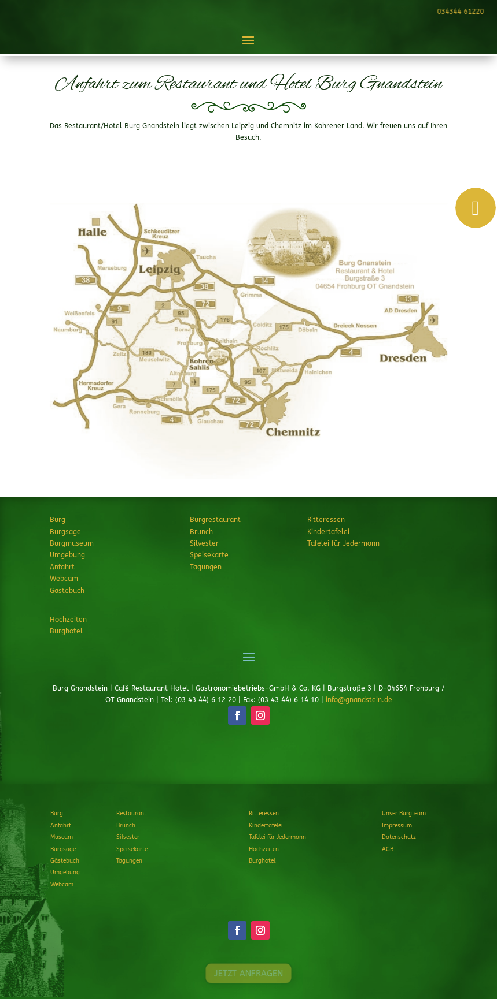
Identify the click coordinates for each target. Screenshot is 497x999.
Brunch (201, 532)
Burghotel (66, 631)
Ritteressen (326, 520)
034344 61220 (458, 12)
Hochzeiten (68, 620)
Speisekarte (209, 555)
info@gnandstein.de (359, 700)
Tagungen (206, 567)
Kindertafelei (328, 532)
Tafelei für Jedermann (343, 543)
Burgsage (65, 532)
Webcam (64, 579)
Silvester (204, 543)
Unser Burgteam (404, 813)
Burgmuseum (72, 543)
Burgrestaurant (215, 520)
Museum (61, 837)
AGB (387, 849)
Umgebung (67, 555)
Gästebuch (67, 591)
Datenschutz (399, 837)
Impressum (397, 825)
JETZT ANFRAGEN (248, 758)
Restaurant (131, 813)
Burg (57, 520)
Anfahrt (62, 567)
